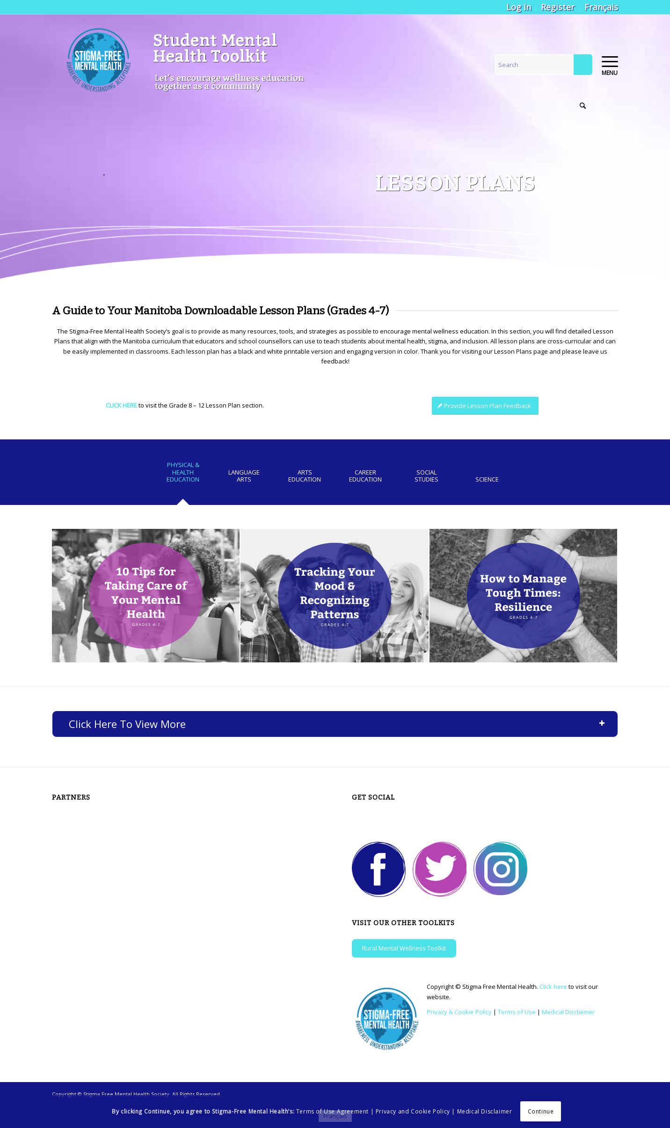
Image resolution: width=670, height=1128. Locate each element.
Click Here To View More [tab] (337, 724)
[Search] (543, 64)
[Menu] (607, 61)
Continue (541, 1111)
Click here (553, 986)
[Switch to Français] (601, 7)
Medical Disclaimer (568, 1012)
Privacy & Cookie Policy (459, 1012)
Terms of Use (517, 1012)
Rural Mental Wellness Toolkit (404, 948)
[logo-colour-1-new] (189, 61)
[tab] (183, 475)
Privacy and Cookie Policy (413, 1111)
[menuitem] (519, 8)
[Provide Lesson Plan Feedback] (485, 406)
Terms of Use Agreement (332, 1111)
